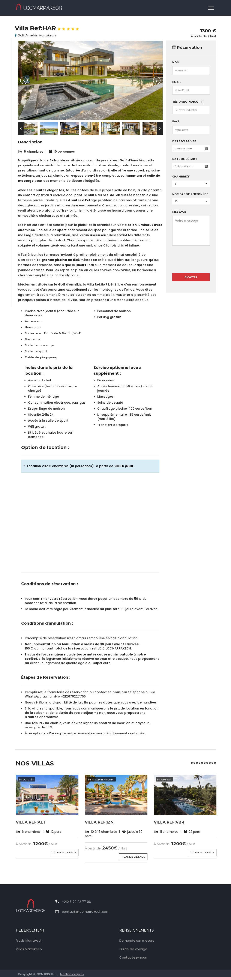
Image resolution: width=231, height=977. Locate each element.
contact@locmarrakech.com (86, 910)
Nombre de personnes (190, 194)
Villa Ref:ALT (33, 822)
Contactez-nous (133, 956)
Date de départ (184, 159)
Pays (175, 121)
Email (176, 82)
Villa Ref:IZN (101, 822)
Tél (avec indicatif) (188, 101)
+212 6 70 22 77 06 (76, 900)
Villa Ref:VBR (171, 822)
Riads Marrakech (29, 939)
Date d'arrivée (184, 141)
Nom (176, 62)
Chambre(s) (181, 176)
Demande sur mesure (137, 939)
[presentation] (191, 255)
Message (179, 211)
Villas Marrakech (29, 947)
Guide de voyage (133, 947)
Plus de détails (64, 851)
